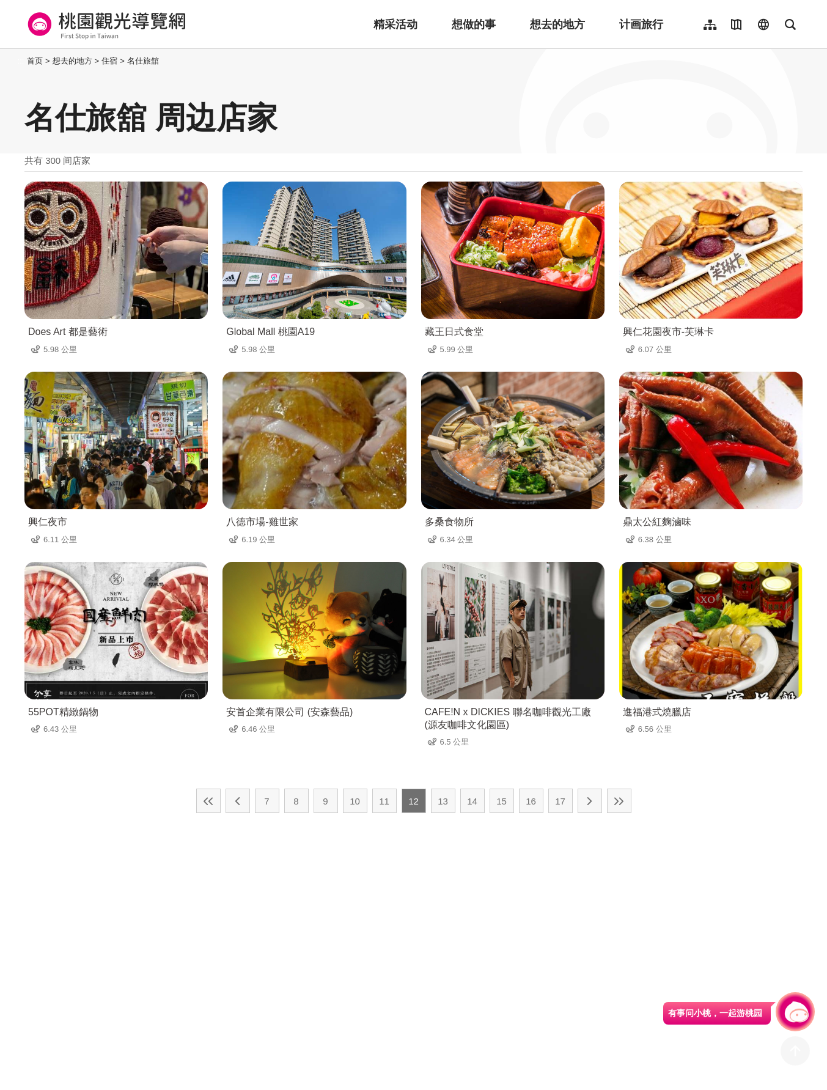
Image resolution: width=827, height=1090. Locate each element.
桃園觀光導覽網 (104, 24)
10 (355, 801)
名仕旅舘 (143, 60)
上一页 (238, 801)
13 (443, 801)
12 (413, 801)
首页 (35, 60)
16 (531, 801)
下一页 (590, 801)
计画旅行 (641, 24)
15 (501, 801)
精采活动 (395, 24)
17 (560, 801)
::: (21, 60)
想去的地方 (557, 24)
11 (384, 801)
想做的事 (474, 24)
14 (472, 801)
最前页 (208, 801)
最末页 (619, 801)
